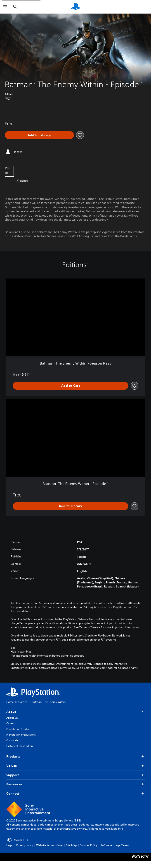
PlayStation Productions (21, 735)
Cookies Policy (88, 845)
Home (10, 702)
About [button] (75, 711)
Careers (11, 723)
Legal (9, 845)
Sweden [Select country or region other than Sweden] (18, 840)
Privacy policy (24, 845)
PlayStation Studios (18, 729)
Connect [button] (75, 793)
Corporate (12, 740)
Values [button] (75, 766)
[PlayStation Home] (75, 7)
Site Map (71, 845)
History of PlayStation (19, 746)
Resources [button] (75, 784)
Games (22, 702)
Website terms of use (49, 845)
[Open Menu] (5, 7)
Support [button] (75, 775)
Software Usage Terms (115, 845)
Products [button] (75, 756)
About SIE (12, 718)
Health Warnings (21, 651)
